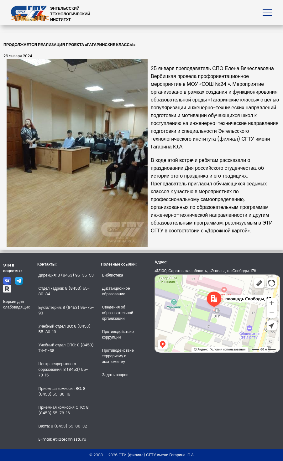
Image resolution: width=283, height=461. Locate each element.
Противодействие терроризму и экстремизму (118, 356)
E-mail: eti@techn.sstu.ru (62, 439)
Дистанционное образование (116, 291)
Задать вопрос (115, 374)
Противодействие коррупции (118, 334)
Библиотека (112, 275)
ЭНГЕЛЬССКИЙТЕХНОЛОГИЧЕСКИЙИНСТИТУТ (70, 14)
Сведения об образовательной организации (117, 312)
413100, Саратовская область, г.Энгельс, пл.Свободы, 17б (205, 270)
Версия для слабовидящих (16, 304)
